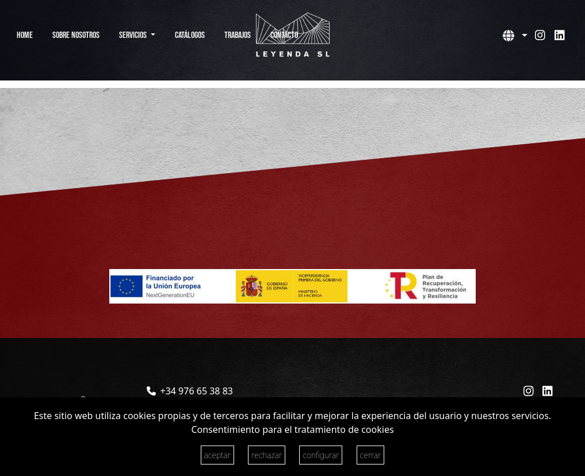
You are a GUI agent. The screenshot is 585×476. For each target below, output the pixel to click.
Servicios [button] (133, 35)
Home (25, 35)
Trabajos (237, 35)
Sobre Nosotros (76, 35)
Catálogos (190, 35)
